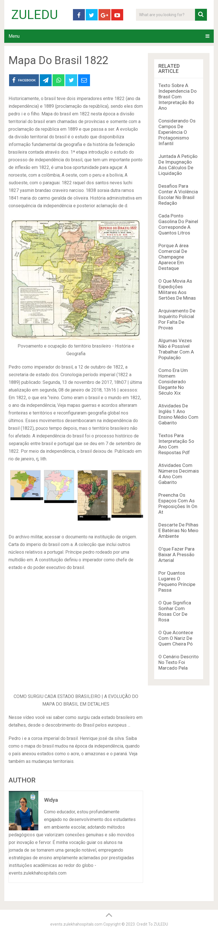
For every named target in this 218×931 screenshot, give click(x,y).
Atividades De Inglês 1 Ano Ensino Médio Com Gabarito (178, 414)
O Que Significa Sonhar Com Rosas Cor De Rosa (174, 611)
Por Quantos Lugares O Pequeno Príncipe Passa (176, 581)
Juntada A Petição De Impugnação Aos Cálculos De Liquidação (178, 164)
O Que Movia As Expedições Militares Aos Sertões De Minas (177, 289)
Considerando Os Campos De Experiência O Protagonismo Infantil (177, 132)
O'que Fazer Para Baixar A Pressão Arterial (176, 554)
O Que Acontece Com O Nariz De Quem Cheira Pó (175, 638)
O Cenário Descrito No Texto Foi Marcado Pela (178, 662)
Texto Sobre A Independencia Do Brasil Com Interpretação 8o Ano (177, 96)
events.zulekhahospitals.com (76, 924)
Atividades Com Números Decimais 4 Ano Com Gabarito (178, 473)
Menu (14, 36)
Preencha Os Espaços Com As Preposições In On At (177, 503)
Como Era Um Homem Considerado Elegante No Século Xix (173, 381)
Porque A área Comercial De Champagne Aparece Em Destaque (173, 257)
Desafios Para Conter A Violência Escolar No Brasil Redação (178, 194)
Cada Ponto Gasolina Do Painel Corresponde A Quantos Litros (178, 224)
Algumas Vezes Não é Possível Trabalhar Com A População (176, 349)
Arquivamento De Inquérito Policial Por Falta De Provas (176, 319)
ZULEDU (34, 15)
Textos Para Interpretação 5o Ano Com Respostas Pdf (176, 444)
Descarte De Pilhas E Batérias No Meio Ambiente (178, 530)
